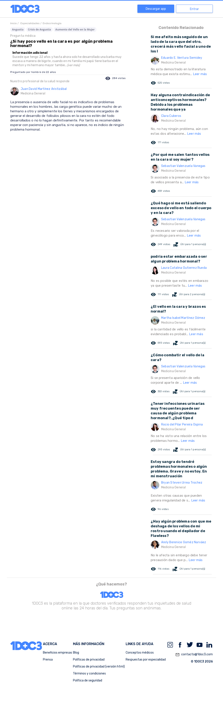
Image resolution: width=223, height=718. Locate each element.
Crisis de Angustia (39, 29)
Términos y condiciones (89, 673)
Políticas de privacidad (89, 659)
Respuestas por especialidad (146, 659)
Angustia (18, 29)
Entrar (194, 9)
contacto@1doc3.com (194, 654)
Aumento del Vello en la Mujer (75, 29)
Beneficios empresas (57, 652)
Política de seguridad (87, 680)
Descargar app (156, 9)
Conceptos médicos (140, 652)
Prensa (48, 659)
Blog (76, 652)
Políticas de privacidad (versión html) (99, 666)
